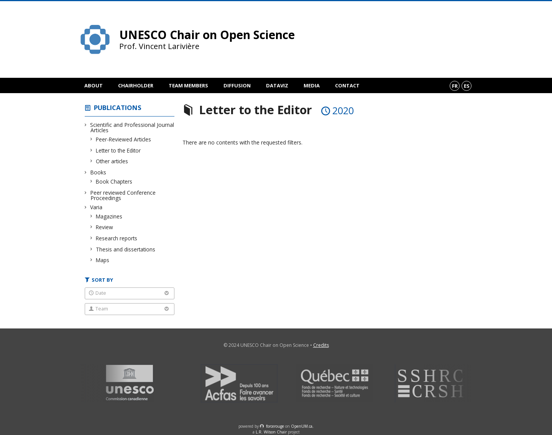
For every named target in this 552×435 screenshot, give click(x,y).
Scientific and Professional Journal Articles (132, 127)
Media (312, 85)
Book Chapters (114, 181)
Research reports (116, 238)
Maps (102, 260)
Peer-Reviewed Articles (123, 139)
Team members (188, 85)
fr (455, 85)
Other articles (112, 161)
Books (98, 172)
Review (104, 227)
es (467, 85)
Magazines (109, 216)
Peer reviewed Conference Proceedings (123, 195)
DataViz (277, 85)
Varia (96, 207)
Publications (117, 107)
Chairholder (135, 85)
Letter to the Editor (118, 150)
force (275, 426)
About (93, 85)
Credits (321, 345)
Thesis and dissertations (125, 249)
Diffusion (237, 85)
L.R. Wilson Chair (271, 432)
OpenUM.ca (301, 426)
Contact (347, 85)
